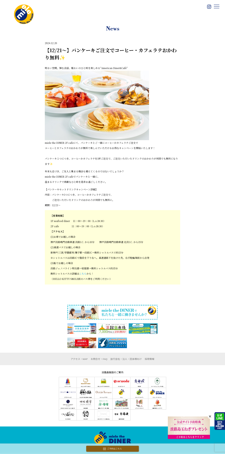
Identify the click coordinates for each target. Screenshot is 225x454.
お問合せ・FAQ (99, 359)
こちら (82, 273)
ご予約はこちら (112, 449)
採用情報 (149, 359)
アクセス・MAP (79, 359)
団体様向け (126, 359)
